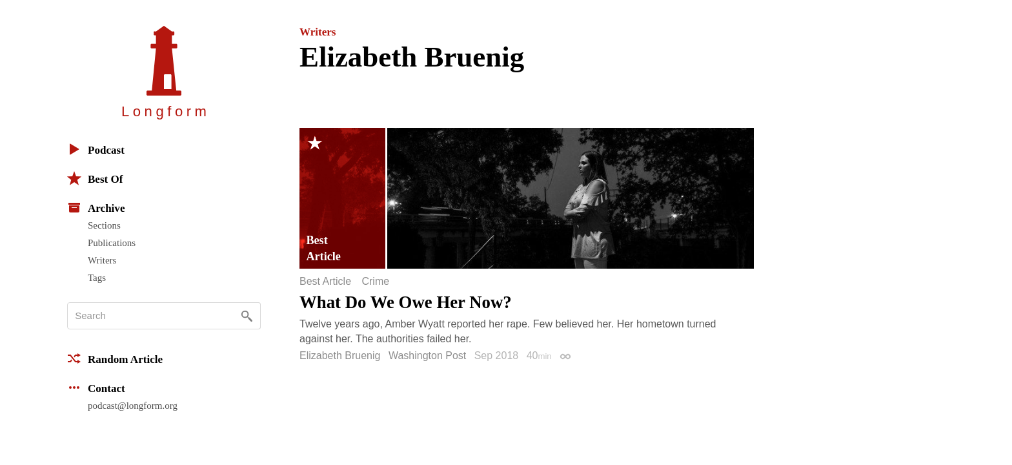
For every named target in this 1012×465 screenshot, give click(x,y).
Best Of (95, 178)
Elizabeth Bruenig (339, 355)
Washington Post (427, 355)
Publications (112, 243)
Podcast (96, 149)
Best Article (325, 281)
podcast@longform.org (132, 405)
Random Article (115, 358)
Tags (97, 278)
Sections (104, 225)
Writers (102, 260)
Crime (375, 281)
